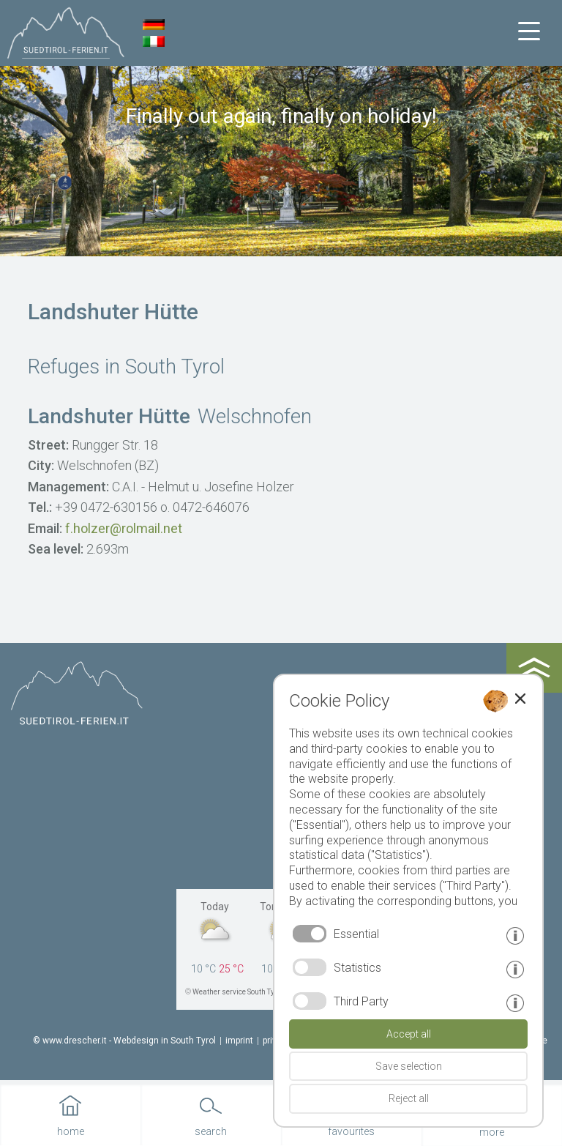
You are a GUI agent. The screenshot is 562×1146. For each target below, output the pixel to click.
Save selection (408, 1066)
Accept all (408, 1034)
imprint (239, 1040)
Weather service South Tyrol (237, 992)
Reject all (409, 1098)
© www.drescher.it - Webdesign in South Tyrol (124, 1040)
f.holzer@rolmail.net (123, 528)
